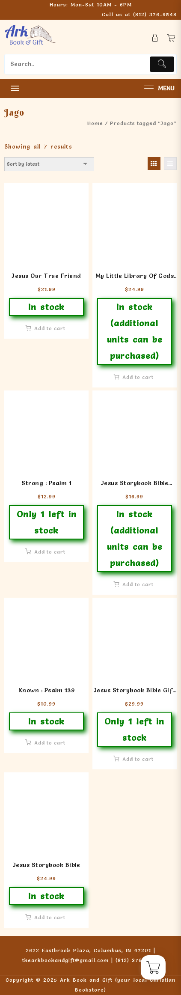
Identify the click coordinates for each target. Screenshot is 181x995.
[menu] (158, 88)
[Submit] (162, 64)
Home (95, 123)
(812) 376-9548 (155, 14)
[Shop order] (49, 164)
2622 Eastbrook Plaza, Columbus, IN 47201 (88, 950)
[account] (155, 38)
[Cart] (171, 38)
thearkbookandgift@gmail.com (65, 960)
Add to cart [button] (49, 328)
